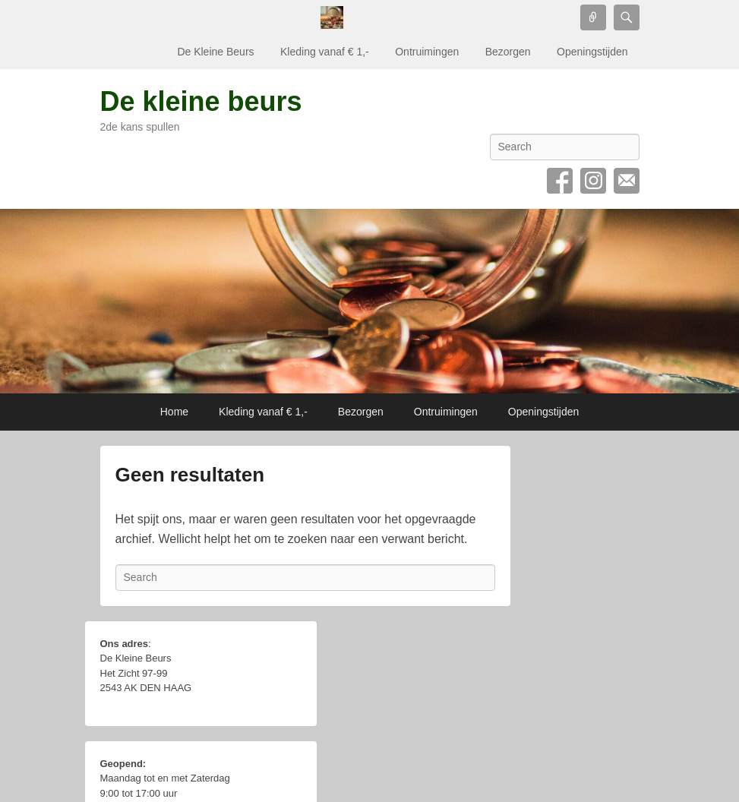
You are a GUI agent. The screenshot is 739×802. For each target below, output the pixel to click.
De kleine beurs (201, 101)
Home (174, 412)
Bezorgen (508, 52)
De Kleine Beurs (215, 52)
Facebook (560, 181)
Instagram (593, 181)
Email (627, 181)
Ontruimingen (427, 52)
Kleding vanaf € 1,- (324, 52)
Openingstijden (592, 52)
